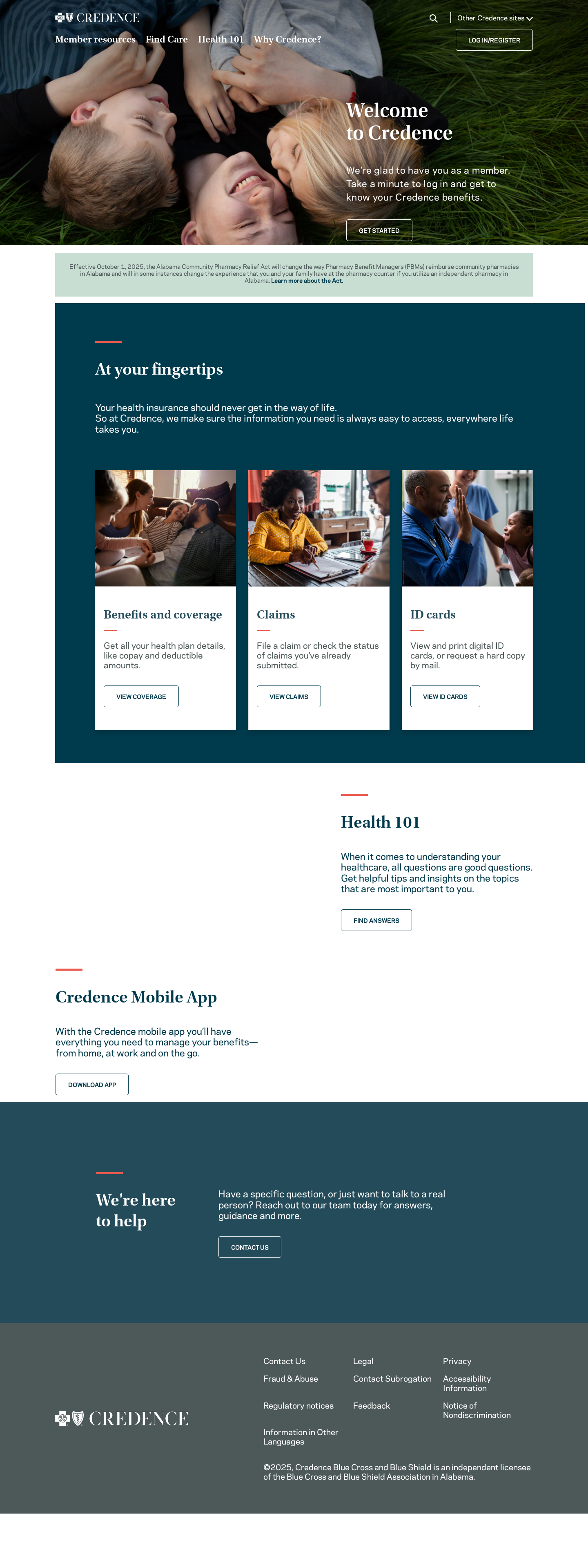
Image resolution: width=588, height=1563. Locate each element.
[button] (434, 18)
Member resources (95, 40)
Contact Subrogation (392, 1378)
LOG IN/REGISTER (494, 39)
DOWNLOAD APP (92, 1084)
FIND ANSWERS (376, 919)
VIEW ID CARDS (445, 696)
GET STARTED (379, 230)
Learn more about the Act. (307, 279)
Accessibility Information (467, 1383)
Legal (363, 1361)
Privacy (457, 1361)
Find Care (167, 40)
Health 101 (221, 40)
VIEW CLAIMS (289, 696)
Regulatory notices (298, 1405)
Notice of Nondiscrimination (477, 1409)
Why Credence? (287, 40)
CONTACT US (250, 1247)
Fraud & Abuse (290, 1378)
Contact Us (284, 1361)
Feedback (371, 1405)
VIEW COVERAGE (141, 696)
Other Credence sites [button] (495, 17)
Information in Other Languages (301, 1436)
